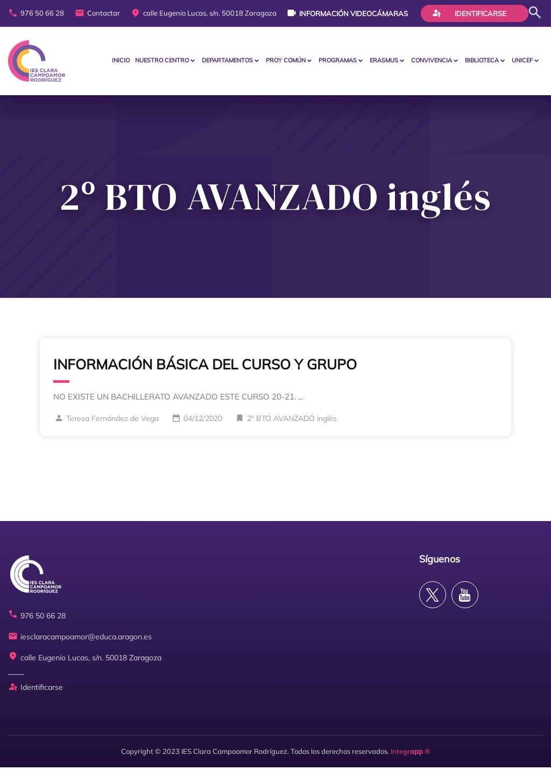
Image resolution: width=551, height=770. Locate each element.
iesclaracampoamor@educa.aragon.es (80, 639)
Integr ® (410, 753)
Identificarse (469, 13)
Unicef (522, 61)
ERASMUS (384, 61)
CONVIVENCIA (431, 61)
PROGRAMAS (338, 61)
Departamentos (227, 61)
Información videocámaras (347, 13)
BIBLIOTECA (482, 61)
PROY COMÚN (286, 61)
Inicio (121, 61)
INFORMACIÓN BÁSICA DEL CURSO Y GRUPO (205, 366)
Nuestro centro (162, 61)
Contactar (97, 13)
